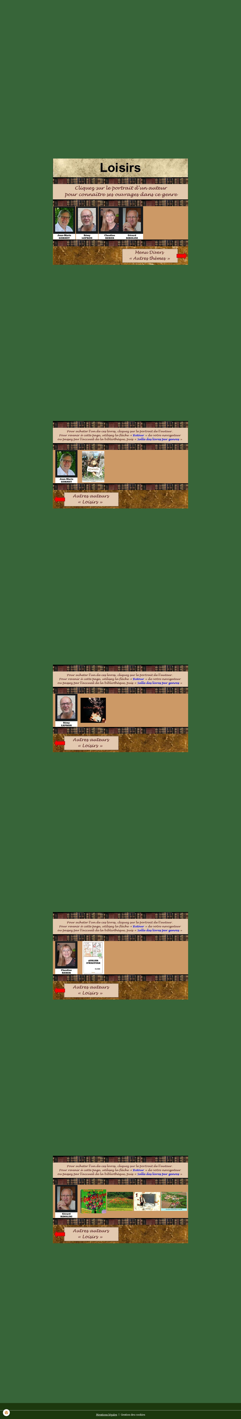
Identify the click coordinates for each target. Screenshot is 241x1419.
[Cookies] (6, 1412)
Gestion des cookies (133, 1414)
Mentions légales (106, 1414)
